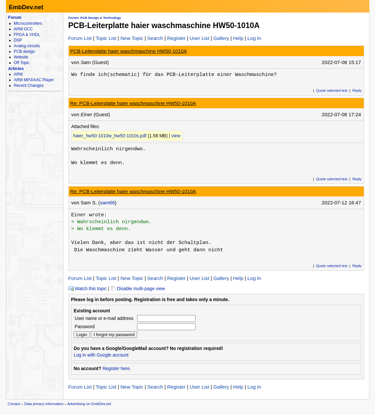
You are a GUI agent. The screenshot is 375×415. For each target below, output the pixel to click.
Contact (14, 404)
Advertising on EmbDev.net (89, 404)
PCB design (24, 51)
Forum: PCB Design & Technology (94, 17)
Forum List (80, 38)
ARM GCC (23, 29)
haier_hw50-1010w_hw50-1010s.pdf (110, 135)
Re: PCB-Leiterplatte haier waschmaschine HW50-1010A (133, 103)
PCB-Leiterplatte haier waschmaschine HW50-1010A (128, 51)
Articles (16, 68)
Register (176, 38)
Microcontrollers (28, 23)
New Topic (131, 38)
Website (21, 57)
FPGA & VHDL (27, 34)
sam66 (107, 202)
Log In (254, 38)
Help (238, 38)
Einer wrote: (89, 215)
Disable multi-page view (137, 288)
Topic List (106, 38)
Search (155, 38)
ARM (18, 74)
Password (84, 326)
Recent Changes (29, 85)
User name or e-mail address (104, 318)
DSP (18, 40)
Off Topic (21, 62)
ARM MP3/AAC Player (34, 80)
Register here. (116, 368)
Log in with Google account (101, 355)
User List (199, 38)
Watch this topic (87, 288)
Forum (14, 17)
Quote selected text (332, 90)
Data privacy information (43, 404)
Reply (356, 90)
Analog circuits (27, 46)
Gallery (221, 38)
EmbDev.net (26, 7)
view (176, 135)
